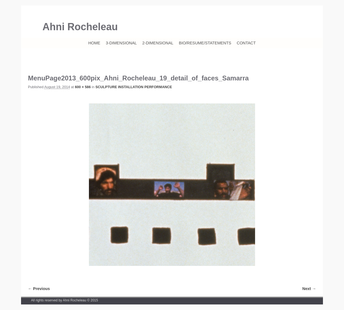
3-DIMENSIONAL (121, 43)
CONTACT (246, 43)
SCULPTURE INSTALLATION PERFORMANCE (134, 87)
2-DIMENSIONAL (157, 43)
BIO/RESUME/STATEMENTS (205, 43)
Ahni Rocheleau (80, 26)
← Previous (39, 288)
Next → (309, 288)
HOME (94, 43)
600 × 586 (83, 87)
